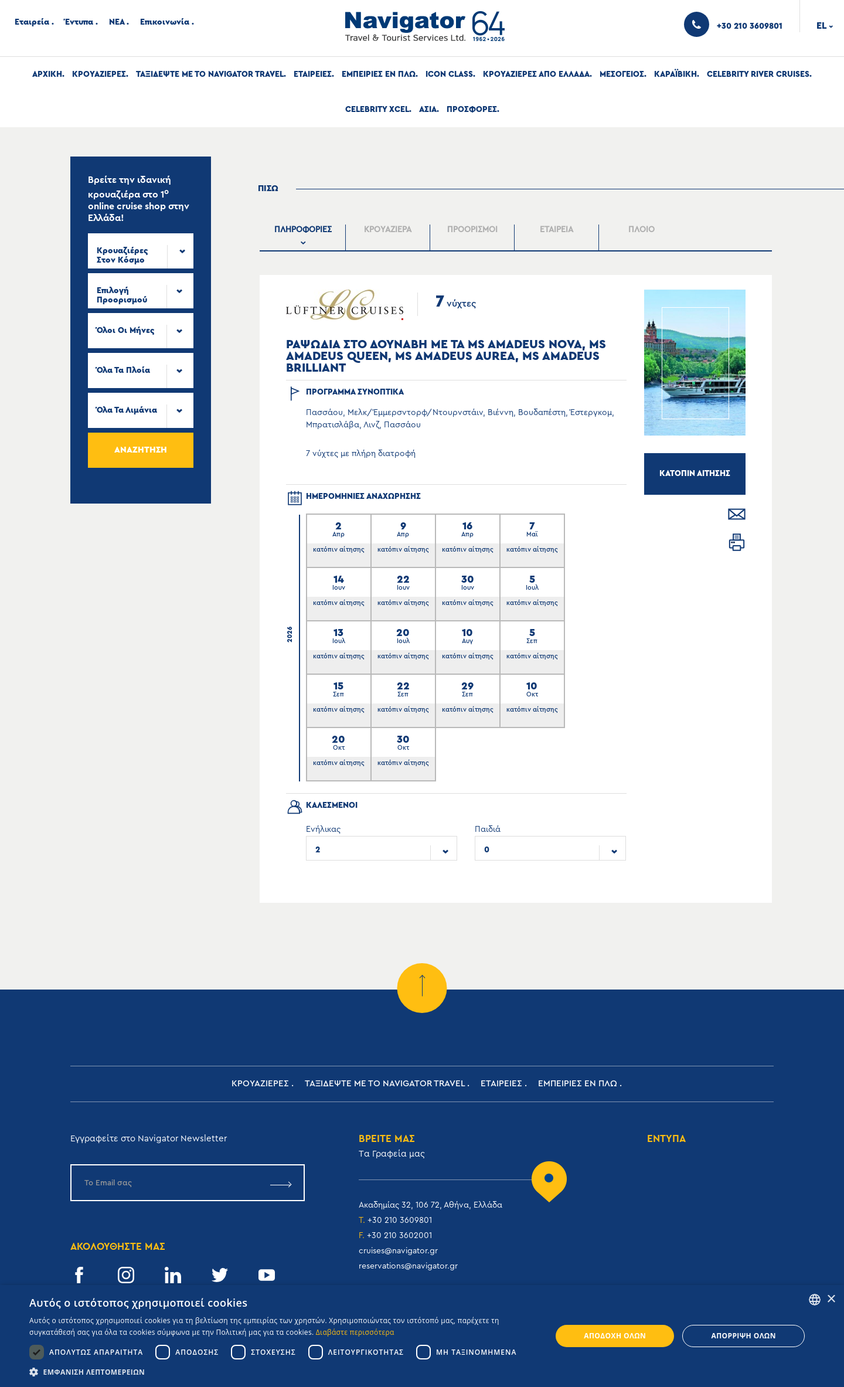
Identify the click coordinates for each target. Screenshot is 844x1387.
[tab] (303, 238)
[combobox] (140, 250)
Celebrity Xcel (377, 110)
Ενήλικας (323, 829)
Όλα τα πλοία (123, 370)
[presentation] (303, 237)
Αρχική (47, 74)
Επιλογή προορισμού (122, 295)
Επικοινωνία (164, 22)
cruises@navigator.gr (398, 1251)
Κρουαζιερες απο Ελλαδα (536, 74)
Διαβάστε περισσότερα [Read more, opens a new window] (355, 1332)
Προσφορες (472, 110)
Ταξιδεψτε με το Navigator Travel (210, 74)
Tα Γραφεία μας (392, 1154)
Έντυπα (79, 22)
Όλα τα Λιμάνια (127, 410)
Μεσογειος (622, 74)
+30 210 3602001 (399, 1236)
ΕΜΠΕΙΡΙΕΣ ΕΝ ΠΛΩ (379, 74)
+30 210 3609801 (399, 1220)
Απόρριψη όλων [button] (743, 1336)
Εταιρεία (32, 22)
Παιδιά (488, 829)
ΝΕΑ (116, 22)
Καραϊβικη (675, 74)
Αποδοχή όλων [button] (615, 1336)
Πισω (268, 188)
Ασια (428, 110)
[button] (282, 1372)
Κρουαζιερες (99, 74)
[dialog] (422, 1336)
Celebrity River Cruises (758, 74)
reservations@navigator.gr (408, 1266)
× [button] (830, 1299)
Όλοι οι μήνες (125, 331)
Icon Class (449, 74)
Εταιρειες (313, 74)
